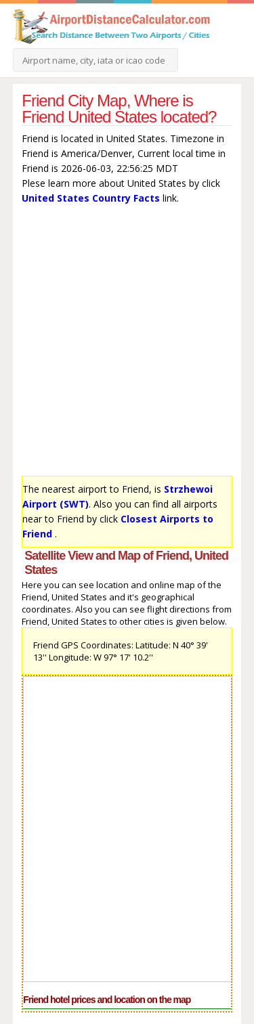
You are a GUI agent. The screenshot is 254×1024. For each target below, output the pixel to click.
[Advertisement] (127, 343)
